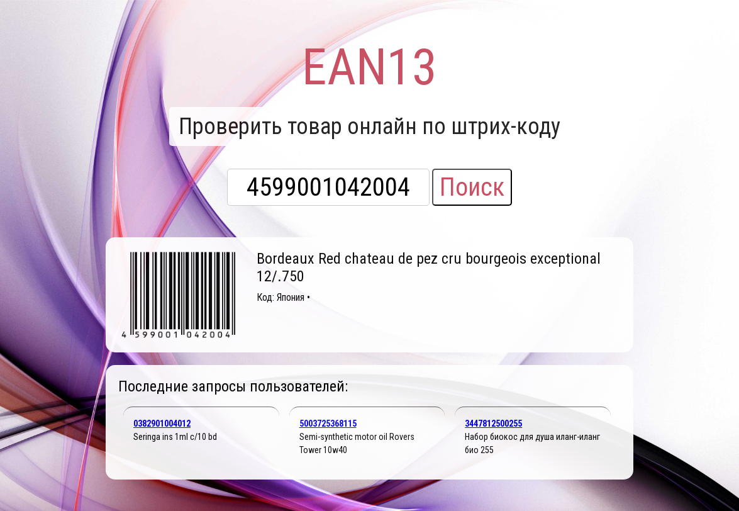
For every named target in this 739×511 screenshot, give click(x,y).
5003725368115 (328, 423)
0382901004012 (162, 423)
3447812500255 (493, 423)
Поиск (472, 187)
